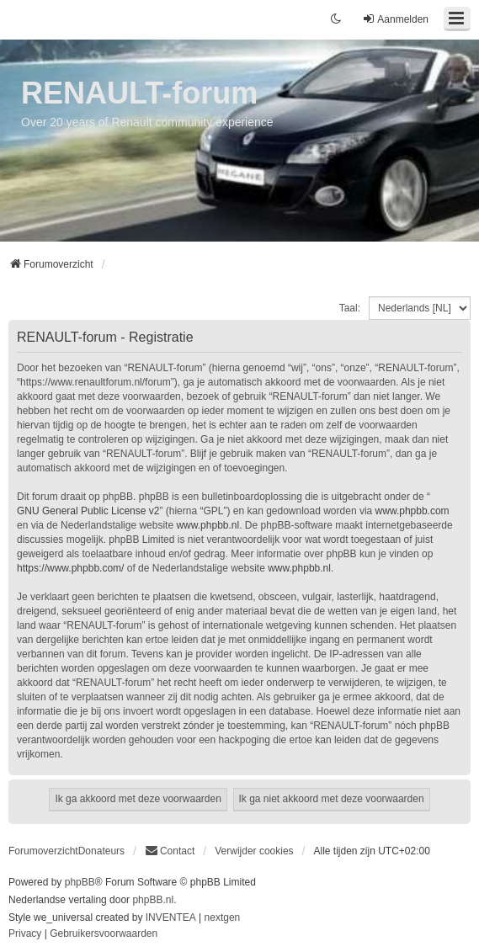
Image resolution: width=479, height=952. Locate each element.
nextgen (223, 917)
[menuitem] (169, 851)
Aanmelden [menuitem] (395, 19)
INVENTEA (171, 917)
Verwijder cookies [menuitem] (254, 851)
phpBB (80, 882)
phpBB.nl (152, 900)
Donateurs (101, 851)
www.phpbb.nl (207, 525)
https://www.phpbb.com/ (70, 568)
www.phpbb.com (412, 511)
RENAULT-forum (139, 93)
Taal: (349, 308)
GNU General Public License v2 (88, 511)
